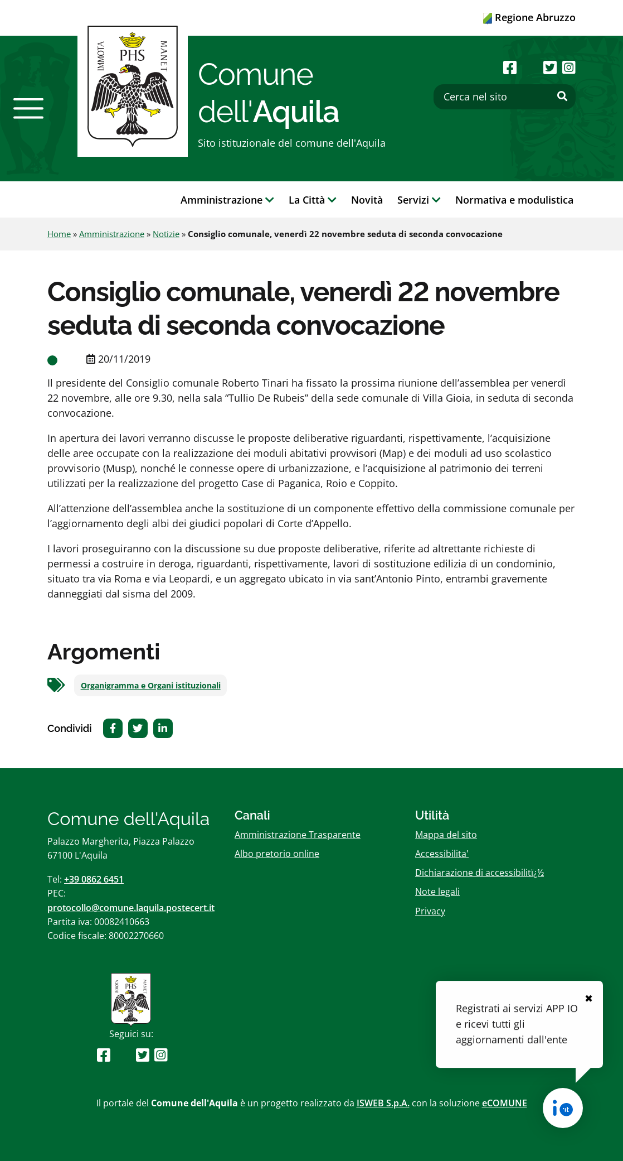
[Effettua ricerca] (562, 96)
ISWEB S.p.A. (383, 1103)
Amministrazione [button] (227, 199)
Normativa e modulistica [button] (514, 199)
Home (59, 233)
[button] (28, 108)
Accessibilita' (442, 853)
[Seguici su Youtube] (529, 67)
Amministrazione (111, 233)
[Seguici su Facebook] (510, 67)
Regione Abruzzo (529, 17)
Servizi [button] (419, 199)
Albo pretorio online (277, 853)
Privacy (430, 911)
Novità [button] (367, 199)
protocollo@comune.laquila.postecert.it (131, 908)
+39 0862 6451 (94, 879)
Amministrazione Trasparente (298, 834)
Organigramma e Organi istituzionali (151, 686)
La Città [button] (313, 199)
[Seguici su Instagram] (569, 67)
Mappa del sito (446, 834)
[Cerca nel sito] (505, 96)
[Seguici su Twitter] (550, 67)
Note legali (437, 891)
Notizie (166, 233)
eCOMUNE (504, 1103)
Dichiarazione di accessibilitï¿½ (479, 872)
